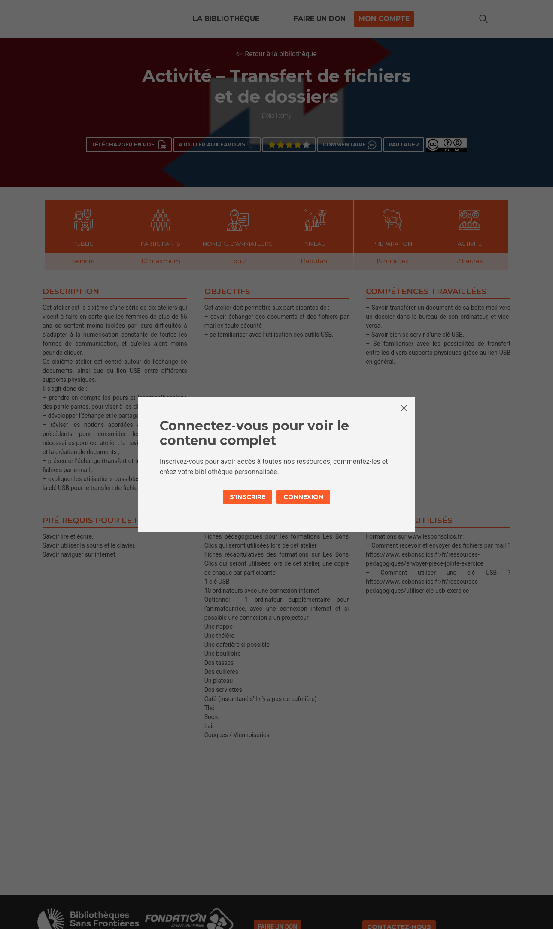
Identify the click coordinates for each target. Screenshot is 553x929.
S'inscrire (247, 497)
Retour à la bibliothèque (281, 54)
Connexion (303, 497)
